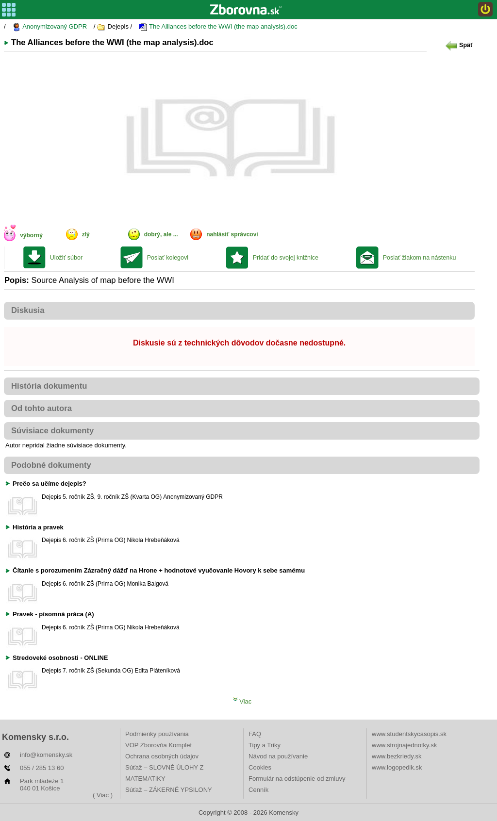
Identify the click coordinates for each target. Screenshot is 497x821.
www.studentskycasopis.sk (409, 734)
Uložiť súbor (66, 257)
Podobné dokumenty (51, 465)
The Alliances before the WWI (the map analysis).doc (218, 27)
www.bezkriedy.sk (396, 756)
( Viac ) (103, 795)
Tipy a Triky (264, 745)
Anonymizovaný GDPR (49, 27)
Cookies (259, 767)
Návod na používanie (278, 756)
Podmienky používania (157, 734)
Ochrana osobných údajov (162, 756)
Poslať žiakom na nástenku (419, 257)
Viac (242, 701)
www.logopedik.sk (397, 767)
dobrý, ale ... (161, 234)
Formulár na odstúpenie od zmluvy (296, 778)
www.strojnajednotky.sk (404, 745)
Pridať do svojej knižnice (285, 257)
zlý (86, 234)
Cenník (258, 789)
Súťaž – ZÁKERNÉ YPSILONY (168, 789)
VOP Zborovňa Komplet (158, 745)
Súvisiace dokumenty (52, 430)
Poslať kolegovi (167, 257)
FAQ (254, 734)
